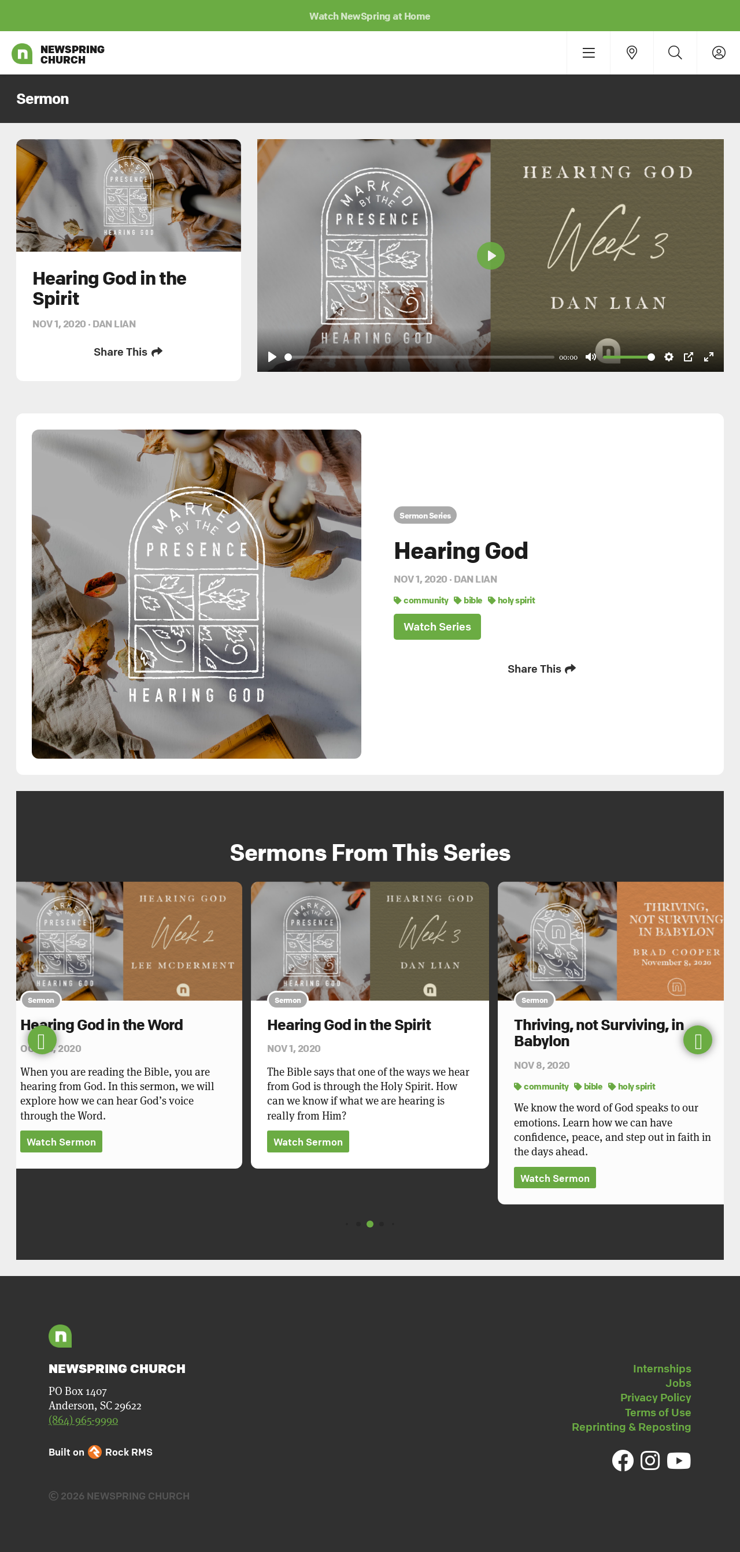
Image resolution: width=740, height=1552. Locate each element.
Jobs (678, 1382)
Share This (129, 351)
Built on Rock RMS (101, 1452)
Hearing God (461, 550)
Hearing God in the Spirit (349, 1025)
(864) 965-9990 (83, 1419)
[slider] (419, 357)
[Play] (272, 357)
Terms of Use (658, 1412)
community (421, 600)
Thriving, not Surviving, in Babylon (599, 1033)
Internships (662, 1368)
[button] (697, 1039)
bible (468, 600)
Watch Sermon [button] (61, 1142)
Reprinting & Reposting (631, 1426)
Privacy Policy (655, 1397)
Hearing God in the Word (101, 1025)
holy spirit (511, 600)
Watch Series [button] (437, 626)
